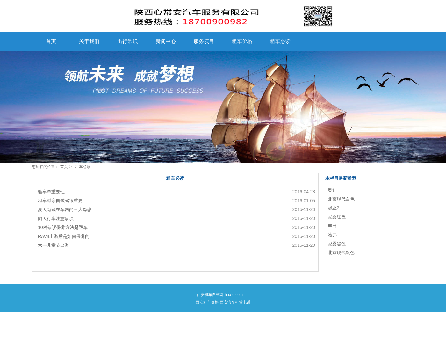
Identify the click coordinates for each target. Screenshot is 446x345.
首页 (51, 41)
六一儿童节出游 (53, 245)
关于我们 (89, 41)
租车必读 (280, 41)
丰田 (332, 225)
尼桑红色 (337, 216)
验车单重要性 (51, 191)
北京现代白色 (341, 199)
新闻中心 (165, 41)
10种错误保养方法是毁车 (63, 227)
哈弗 (332, 234)
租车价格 (242, 41)
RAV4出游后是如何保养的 (64, 236)
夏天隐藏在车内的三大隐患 (64, 209)
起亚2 (333, 207)
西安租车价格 (207, 302)
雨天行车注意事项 (56, 218)
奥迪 (332, 190)
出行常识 (127, 41)
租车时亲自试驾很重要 (60, 200)
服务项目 (204, 41)
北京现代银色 (341, 252)
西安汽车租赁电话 (235, 302)
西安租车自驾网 (210, 294)
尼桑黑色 (337, 243)
